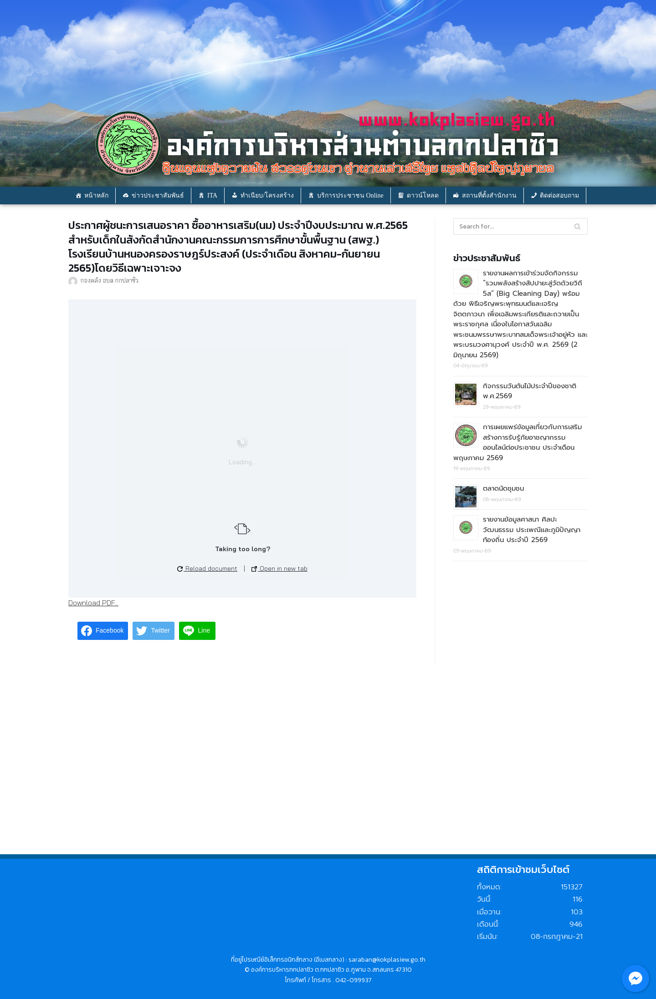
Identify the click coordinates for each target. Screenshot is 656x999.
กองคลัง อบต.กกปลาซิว (109, 280)
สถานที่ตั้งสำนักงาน (489, 195)
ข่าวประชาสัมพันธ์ (158, 195)
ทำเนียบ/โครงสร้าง (267, 195)
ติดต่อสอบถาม (559, 195)
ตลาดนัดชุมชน (503, 488)
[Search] (577, 226)
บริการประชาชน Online (350, 195)
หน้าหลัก (96, 195)
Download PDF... (93, 602)
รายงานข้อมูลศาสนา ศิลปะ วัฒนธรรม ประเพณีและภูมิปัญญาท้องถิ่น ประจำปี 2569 (531, 529)
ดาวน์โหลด (423, 195)
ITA (212, 195)
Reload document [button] (207, 568)
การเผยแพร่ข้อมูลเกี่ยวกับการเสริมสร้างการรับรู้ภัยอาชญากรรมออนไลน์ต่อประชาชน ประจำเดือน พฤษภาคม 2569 (517, 442)
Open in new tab (279, 568)
